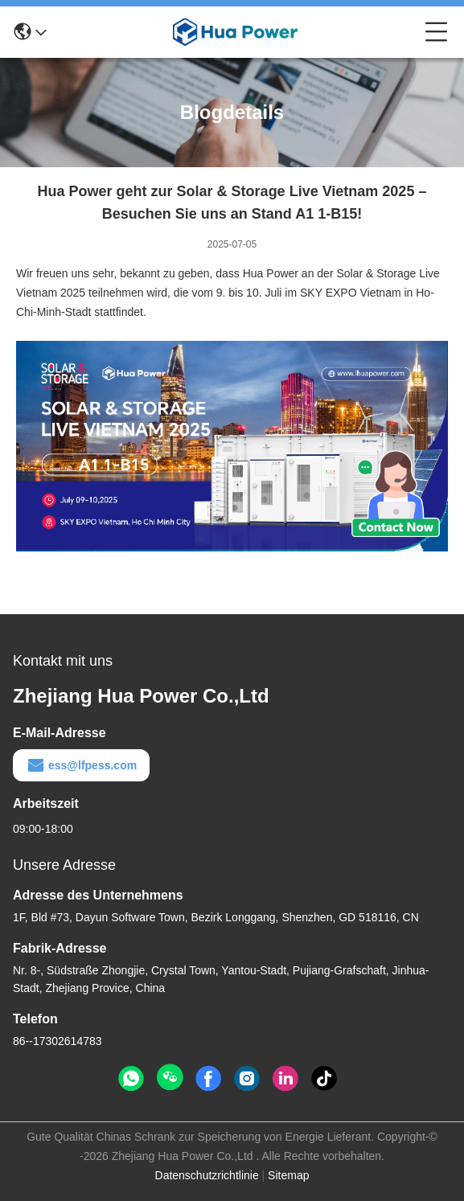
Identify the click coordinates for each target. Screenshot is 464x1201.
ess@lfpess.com (81, 765)
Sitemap (288, 1175)
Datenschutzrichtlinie (207, 1175)
